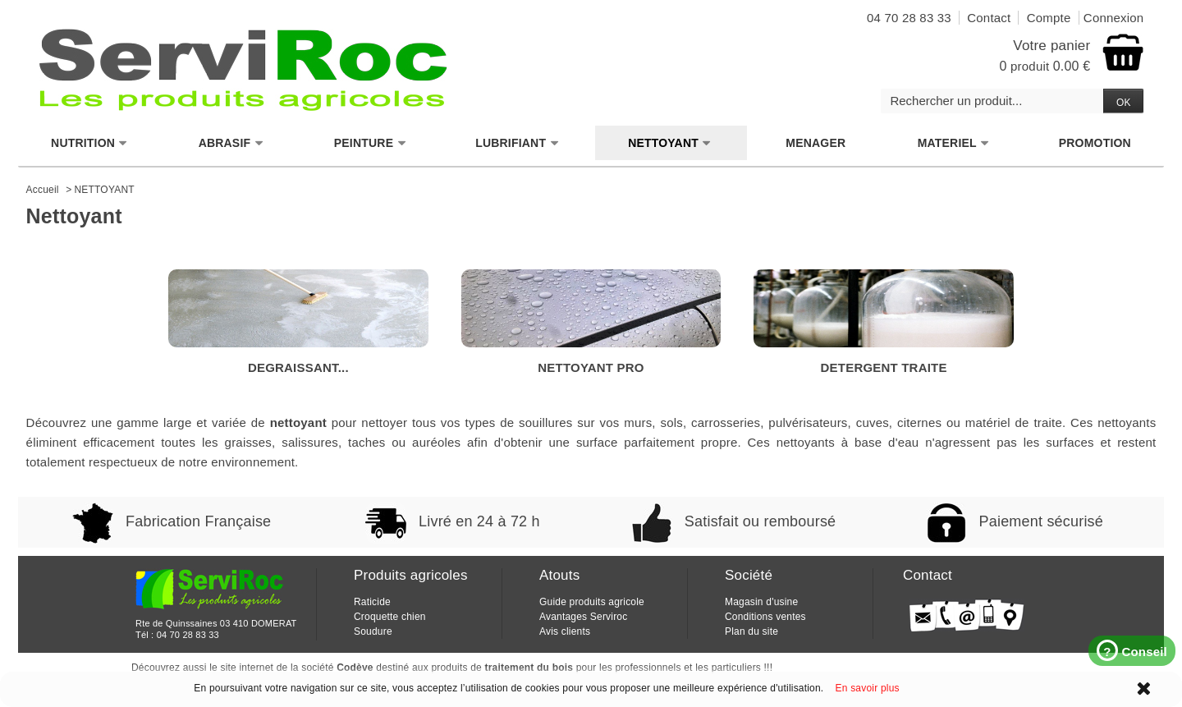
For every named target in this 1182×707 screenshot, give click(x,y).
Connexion (1114, 18)
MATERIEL (954, 143)
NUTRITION (89, 143)
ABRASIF (231, 143)
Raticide (372, 602)
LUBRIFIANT (517, 143)
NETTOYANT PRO (591, 321)
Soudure (373, 631)
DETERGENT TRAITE (884, 321)
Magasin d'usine (761, 602)
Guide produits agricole (591, 602)
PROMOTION (1095, 142)
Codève (355, 667)
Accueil (42, 189)
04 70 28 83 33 (188, 635)
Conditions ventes (765, 616)
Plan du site (751, 631)
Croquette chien (390, 616)
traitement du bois (529, 667)
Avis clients (564, 631)
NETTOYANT (670, 143)
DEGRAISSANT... (298, 321)
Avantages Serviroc (583, 616)
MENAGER (815, 142)
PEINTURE (370, 143)
